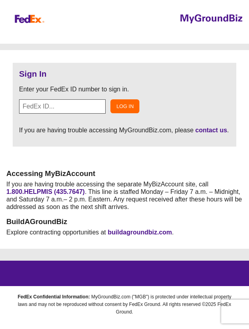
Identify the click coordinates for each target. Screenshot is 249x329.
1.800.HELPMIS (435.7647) (45, 191)
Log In (124, 106)
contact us (211, 130)
